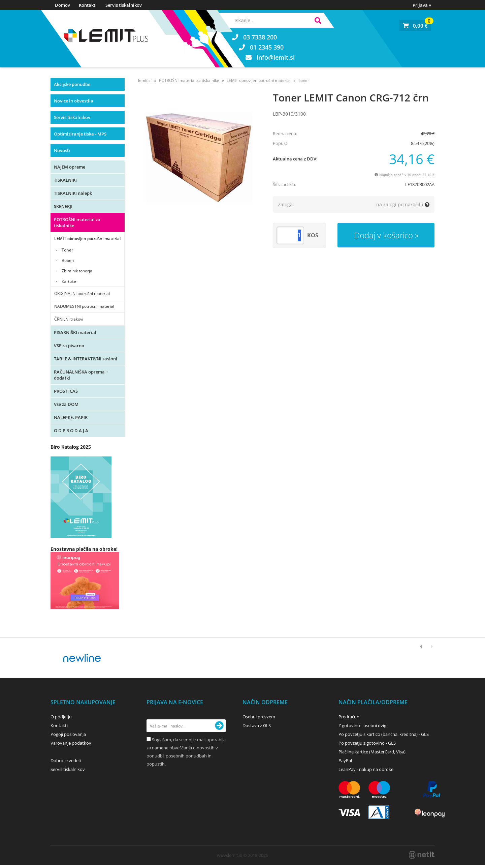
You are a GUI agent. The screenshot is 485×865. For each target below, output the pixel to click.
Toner (67, 250)
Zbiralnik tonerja (77, 271)
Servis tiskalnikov (123, 5)
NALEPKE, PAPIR (71, 417)
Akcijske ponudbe (72, 84)
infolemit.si (276, 57)
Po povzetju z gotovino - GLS (367, 743)
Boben (68, 260)
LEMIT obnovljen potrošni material (87, 238)
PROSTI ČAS (66, 391)
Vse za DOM (66, 404)
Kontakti (88, 5)
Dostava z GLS (257, 725)
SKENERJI (63, 206)
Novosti (62, 150)
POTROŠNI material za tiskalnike (77, 222)
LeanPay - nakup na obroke (365, 769)
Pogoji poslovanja (68, 734)
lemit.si (145, 80)
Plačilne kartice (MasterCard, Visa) (372, 752)
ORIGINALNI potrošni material (82, 293)
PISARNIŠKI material (75, 332)
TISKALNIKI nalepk (73, 193)
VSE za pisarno (69, 345)
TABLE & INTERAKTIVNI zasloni (85, 359)
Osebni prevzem (259, 717)
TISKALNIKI (65, 180)
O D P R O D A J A (71, 430)
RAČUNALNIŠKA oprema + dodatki (81, 375)
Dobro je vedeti (66, 760)
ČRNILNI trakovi (68, 319)
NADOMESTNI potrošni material (84, 306)
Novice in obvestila (73, 101)
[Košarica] (415, 25)
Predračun (348, 717)
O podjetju (61, 717)
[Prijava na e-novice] (219, 725)
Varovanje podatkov (71, 743)
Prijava (422, 5)
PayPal (345, 760)
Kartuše (69, 281)
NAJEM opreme (69, 167)
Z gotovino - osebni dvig (362, 725)
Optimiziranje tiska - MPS (80, 134)
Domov (62, 5)
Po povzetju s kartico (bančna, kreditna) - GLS (383, 734)
